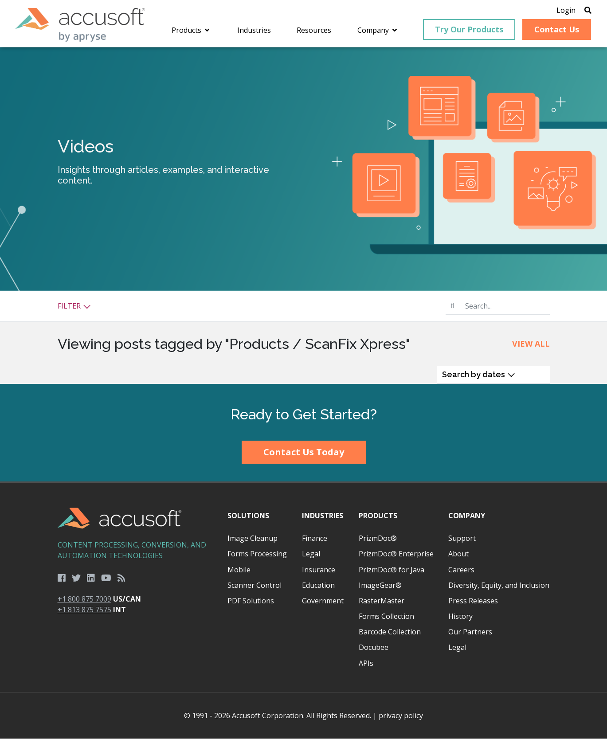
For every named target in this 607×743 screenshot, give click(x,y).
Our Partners (470, 636)
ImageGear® (380, 589)
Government (323, 605)
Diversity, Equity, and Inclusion (498, 589)
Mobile (239, 574)
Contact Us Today (303, 457)
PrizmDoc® (378, 542)
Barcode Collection (390, 636)
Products (378, 520)
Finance (314, 542)
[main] (303, 219)
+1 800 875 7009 (84, 604)
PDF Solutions (250, 605)
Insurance (318, 574)
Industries (322, 520)
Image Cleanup (252, 542)
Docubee (373, 652)
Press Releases (473, 605)
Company (466, 520)
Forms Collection (386, 621)
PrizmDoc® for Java (391, 574)
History (460, 621)
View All (531, 348)
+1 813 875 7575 (84, 614)
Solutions (248, 520)
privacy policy (401, 720)
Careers (461, 574)
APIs (366, 668)
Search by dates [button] (478, 378)
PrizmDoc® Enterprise (396, 558)
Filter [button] (74, 310)
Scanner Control (254, 589)
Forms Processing (257, 558)
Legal (311, 558)
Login (554, 11)
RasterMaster (381, 605)
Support (462, 542)
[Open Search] (576, 11)
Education (318, 589)
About (458, 558)
